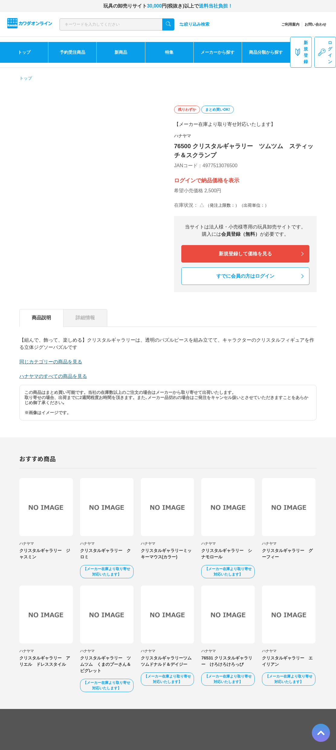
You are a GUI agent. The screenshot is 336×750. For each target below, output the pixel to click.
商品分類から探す (266, 52)
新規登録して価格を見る (245, 253)
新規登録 (301, 52)
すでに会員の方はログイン (245, 276)
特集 (169, 52)
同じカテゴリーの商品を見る (50, 361)
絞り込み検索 (194, 24)
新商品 (121, 52)
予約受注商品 (72, 52)
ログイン (325, 52)
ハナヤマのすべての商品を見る (53, 376)
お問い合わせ (315, 24)
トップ (24, 52)
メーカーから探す (217, 52)
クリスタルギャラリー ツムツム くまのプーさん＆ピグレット (105, 664)
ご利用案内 (290, 24)
